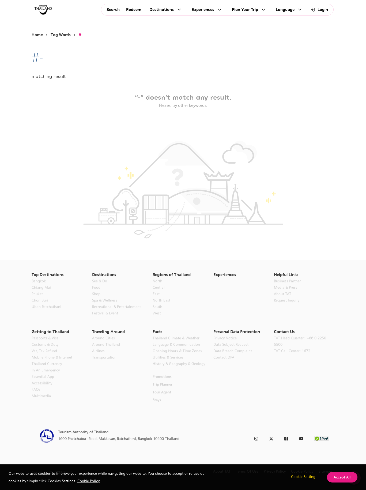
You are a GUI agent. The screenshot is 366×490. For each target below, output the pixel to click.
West (157, 319)
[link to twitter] (271, 437)
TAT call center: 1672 (292, 357)
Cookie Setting (303, 476)
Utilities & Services (168, 363)
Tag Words (61, 35)
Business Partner (287, 287)
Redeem (133, 10)
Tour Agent (162, 398)
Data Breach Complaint (232, 357)
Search (113, 10)
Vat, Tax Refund (44, 357)
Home (37, 35)
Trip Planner (162, 390)
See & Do (99, 287)
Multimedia (41, 402)
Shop (96, 300)
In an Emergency (46, 376)
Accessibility (42, 389)
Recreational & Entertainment (116, 313)
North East (161, 306)
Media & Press (285, 294)
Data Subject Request (230, 351)
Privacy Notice (225, 344)
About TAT (282, 300)
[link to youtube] (301, 437)
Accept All (342, 477)
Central (159, 294)
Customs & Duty (45, 351)
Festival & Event (105, 319)
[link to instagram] (256, 437)
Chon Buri (40, 306)
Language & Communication (176, 351)
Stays (157, 406)
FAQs (36, 396)
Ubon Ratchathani (46, 313)
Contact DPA (223, 363)
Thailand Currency (47, 370)
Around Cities (103, 344)
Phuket (37, 300)
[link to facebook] (286, 437)
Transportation (104, 363)
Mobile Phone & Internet (52, 363)
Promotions (162, 383)
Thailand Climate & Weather (176, 344)
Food (96, 294)
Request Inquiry (286, 306)
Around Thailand (106, 351)
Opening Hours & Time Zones (177, 357)
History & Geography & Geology (179, 370)
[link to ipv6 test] (321, 437)
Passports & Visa (45, 344)
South (157, 313)
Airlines (98, 357)
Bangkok (39, 287)
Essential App (43, 383)
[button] (59, 274)
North (157, 287)
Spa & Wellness (104, 306)
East (156, 300)
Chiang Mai (41, 294)
